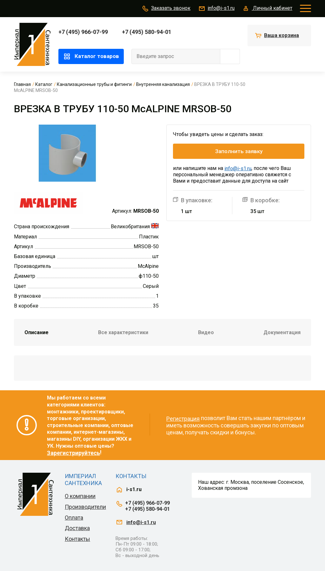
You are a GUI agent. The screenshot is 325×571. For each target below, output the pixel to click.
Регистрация (183, 418)
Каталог (43, 84)
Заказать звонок (166, 8)
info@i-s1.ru (216, 8)
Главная (22, 84)
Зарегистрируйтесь (73, 453)
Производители (85, 506)
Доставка (77, 528)
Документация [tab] (282, 332)
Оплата (74, 517)
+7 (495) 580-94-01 (146, 32)
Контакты (77, 538)
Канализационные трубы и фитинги (94, 84)
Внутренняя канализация (163, 84)
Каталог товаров (91, 56)
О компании (80, 496)
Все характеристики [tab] (123, 332)
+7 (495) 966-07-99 (83, 32)
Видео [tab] (206, 332)
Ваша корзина (281, 35)
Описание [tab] (36, 332)
